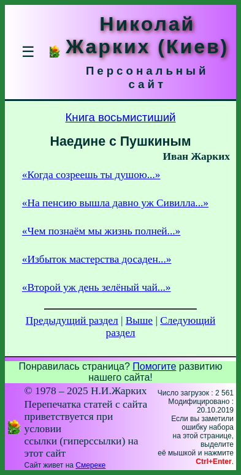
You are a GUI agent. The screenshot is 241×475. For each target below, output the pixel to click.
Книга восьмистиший (120, 117)
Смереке (90, 465)
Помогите (154, 366)
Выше (139, 320)
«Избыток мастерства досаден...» (97, 259)
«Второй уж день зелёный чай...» (96, 287)
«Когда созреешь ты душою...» (91, 175)
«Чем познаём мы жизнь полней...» (101, 231)
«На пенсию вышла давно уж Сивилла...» (115, 203)
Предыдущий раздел (72, 320)
